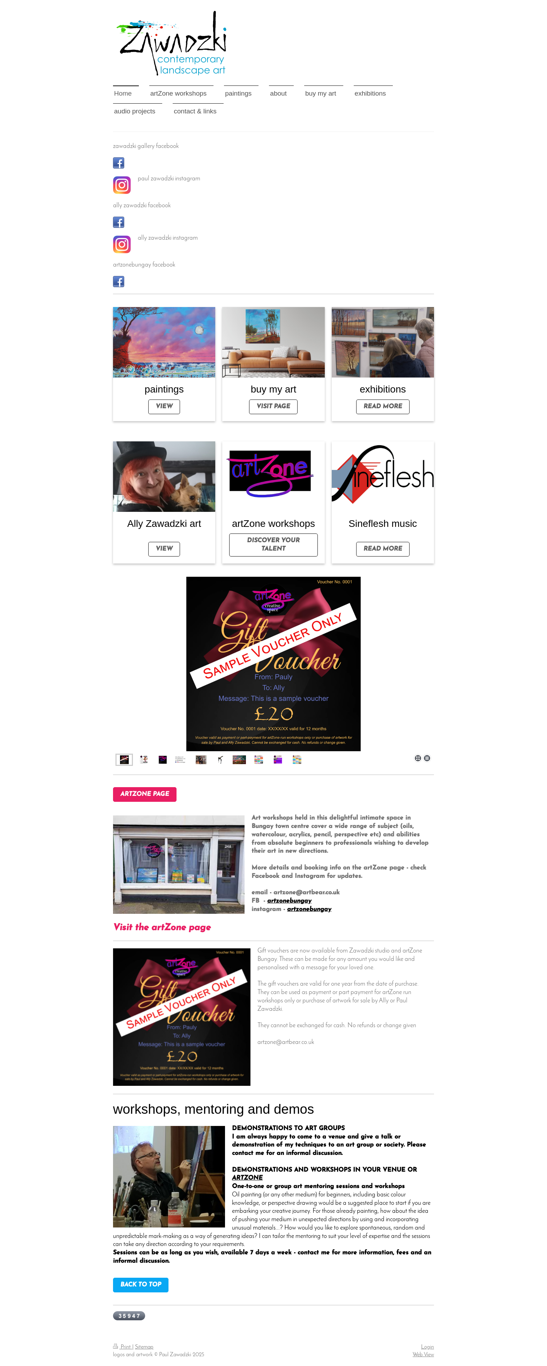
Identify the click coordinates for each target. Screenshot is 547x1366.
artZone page (144, 794)
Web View (423, 1355)
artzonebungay (289, 901)
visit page (273, 407)
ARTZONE (247, 1178)
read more (383, 407)
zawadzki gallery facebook (146, 146)
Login (427, 1347)
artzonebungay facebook (144, 265)
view (164, 407)
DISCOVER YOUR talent (273, 545)
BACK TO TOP (140, 1285)
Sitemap (144, 1347)
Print (122, 1347)
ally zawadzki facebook (142, 206)
